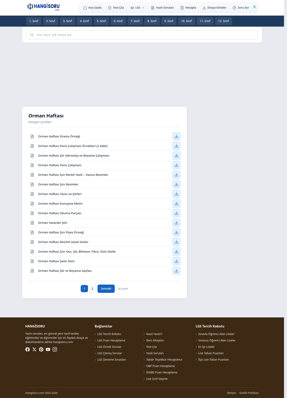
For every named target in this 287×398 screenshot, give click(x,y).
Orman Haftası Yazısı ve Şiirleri (60, 194)
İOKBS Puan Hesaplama (161, 372)
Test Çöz (116, 7)
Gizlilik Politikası (249, 393)
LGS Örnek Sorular (109, 347)
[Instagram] (55, 349)
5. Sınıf (101, 21)
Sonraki (106, 288)
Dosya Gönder (214, 7)
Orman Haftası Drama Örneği (59, 136)
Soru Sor (241, 7)
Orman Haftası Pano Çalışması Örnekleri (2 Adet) (73, 146)
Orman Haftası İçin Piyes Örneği (61, 232)
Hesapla (188, 7)
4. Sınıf (84, 21)
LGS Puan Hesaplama (111, 340)
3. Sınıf (67, 21)
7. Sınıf (135, 21)
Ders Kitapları (155, 340)
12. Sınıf (223, 21)
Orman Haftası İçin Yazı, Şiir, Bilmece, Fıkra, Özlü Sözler (77, 251)
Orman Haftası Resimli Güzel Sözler (63, 242)
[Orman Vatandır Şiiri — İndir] (176, 223)
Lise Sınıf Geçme (156, 379)
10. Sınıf (186, 21)
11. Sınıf (205, 21)
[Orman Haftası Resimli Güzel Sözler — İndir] (176, 242)
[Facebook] (27, 349)
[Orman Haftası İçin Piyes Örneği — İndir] (176, 232)
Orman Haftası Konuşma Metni (60, 203)
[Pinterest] (41, 349)
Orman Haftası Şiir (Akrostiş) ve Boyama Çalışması (73, 155)
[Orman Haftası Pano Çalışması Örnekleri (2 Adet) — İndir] (176, 146)
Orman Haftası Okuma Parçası (59, 213)
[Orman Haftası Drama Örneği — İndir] (176, 136)
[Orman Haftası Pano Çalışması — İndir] (176, 165)
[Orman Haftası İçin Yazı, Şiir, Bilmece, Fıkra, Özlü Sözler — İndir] (176, 251)
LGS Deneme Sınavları (111, 359)
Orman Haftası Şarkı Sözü (56, 261)
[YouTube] (48, 349)
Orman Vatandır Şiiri (52, 222)
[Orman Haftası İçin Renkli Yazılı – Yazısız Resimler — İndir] (176, 175)
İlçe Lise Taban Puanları (213, 359)
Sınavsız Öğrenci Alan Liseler (217, 340)
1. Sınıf (33, 21)
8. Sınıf (151, 21)
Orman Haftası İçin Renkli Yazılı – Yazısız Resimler (73, 174)
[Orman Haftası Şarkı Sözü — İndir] (176, 261)
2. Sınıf (50, 21)
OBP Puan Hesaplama (160, 366)
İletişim (231, 393)
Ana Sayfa (92, 7)
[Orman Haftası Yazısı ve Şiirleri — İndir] (176, 194)
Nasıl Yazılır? (154, 334)
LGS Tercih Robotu (109, 334)
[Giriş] (254, 7)
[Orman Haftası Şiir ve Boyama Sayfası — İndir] (176, 271)
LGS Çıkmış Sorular (109, 353)
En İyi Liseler (206, 347)
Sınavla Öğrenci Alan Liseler (216, 334)
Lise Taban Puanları (211, 353)
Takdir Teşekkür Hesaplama (164, 359)
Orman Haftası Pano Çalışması (60, 165)
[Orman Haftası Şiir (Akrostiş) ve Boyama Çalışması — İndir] (176, 155)
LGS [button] (137, 7)
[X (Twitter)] (34, 349)
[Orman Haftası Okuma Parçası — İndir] (176, 213)
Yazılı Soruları (162, 7)
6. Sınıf (118, 21)
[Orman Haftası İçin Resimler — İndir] (176, 184)
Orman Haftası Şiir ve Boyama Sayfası (65, 271)
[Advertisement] (142, 74)
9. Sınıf (168, 21)
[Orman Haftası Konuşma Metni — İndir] (176, 203)
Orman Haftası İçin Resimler (58, 184)
